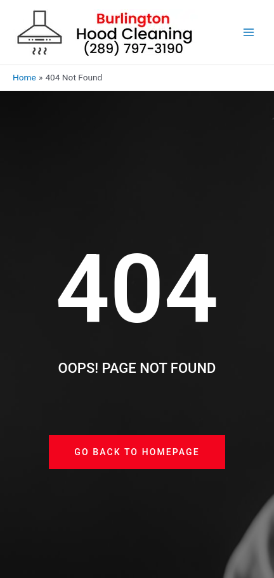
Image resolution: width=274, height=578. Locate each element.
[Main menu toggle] (249, 33)
